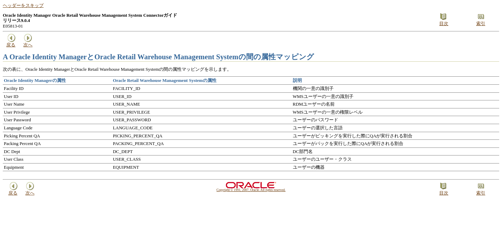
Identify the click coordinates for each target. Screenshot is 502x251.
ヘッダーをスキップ (23, 5)
